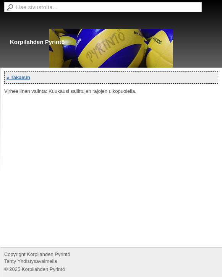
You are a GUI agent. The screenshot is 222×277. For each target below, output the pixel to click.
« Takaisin (18, 77)
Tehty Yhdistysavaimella (30, 261)
